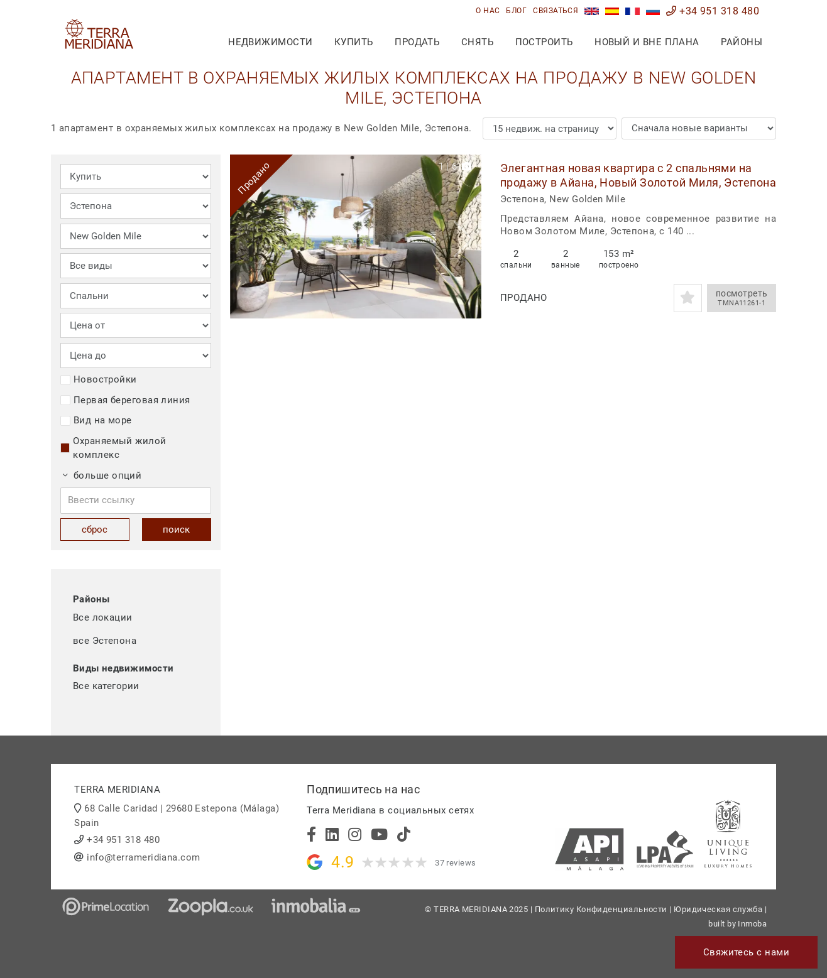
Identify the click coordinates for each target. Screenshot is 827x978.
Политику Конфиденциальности (601, 909)
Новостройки (98, 379)
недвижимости (270, 42)
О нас (488, 10)
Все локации (103, 617)
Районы (741, 42)
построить (544, 42)
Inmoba (752, 923)
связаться (555, 10)
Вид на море (96, 420)
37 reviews (455, 862)
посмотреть (741, 298)
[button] (467, 236)
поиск (176, 529)
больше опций (102, 475)
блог (516, 10)
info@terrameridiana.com (143, 857)
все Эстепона (104, 640)
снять (477, 42)
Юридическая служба (718, 909)
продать (417, 42)
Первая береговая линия (125, 400)
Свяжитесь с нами (746, 952)
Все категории (106, 686)
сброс (94, 529)
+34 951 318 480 (712, 11)
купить (353, 42)
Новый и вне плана (646, 42)
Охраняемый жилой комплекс (113, 448)
